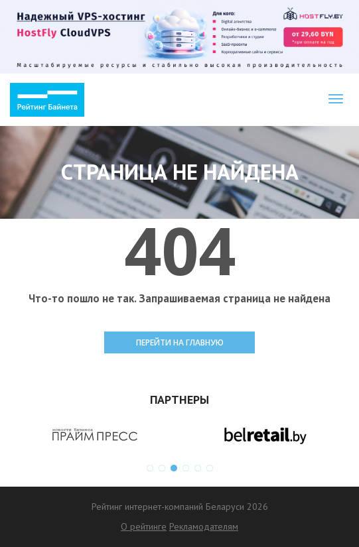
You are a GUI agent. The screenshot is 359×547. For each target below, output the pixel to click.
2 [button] (162, 468)
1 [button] (150, 468)
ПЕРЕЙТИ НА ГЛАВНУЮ (180, 342)
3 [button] (174, 468)
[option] (95, 435)
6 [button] (209, 468)
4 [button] (185, 468)
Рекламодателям (203, 526)
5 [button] (197, 468)
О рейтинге (144, 526)
